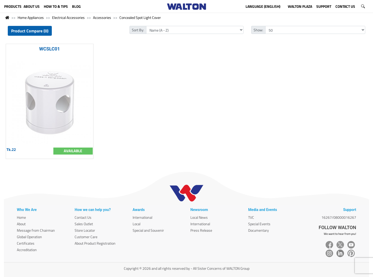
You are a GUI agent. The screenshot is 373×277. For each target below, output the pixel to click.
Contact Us (83, 217)
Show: (258, 30)
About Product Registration (95, 243)
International (142, 217)
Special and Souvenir (148, 230)
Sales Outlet (84, 224)
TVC (251, 217)
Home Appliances (31, 17)
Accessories (102, 17)
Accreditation (27, 249)
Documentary (258, 230)
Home (21, 217)
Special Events (259, 224)
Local (136, 224)
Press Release (201, 230)
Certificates (25, 243)
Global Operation (29, 236)
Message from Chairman (36, 230)
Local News (199, 217)
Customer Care (86, 236)
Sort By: (138, 30)
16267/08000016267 (338, 217)
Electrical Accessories (68, 17)
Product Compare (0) (29, 31)
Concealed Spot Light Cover (140, 17)
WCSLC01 (49, 49)
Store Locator (85, 230)
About (21, 224)
